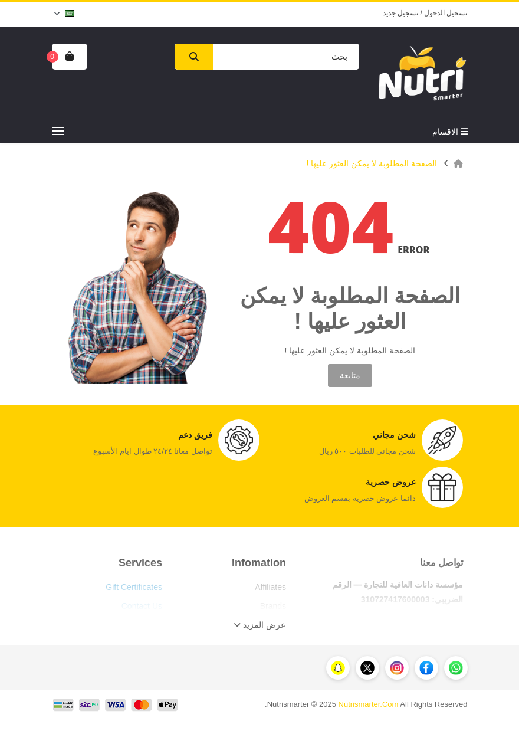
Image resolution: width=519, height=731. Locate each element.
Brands (273, 606)
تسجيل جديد (400, 13)
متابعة (350, 375)
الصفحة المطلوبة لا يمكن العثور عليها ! (371, 163)
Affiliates (270, 587)
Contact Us (141, 606)
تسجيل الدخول (445, 13)
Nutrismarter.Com (369, 704)
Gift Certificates (134, 587)
